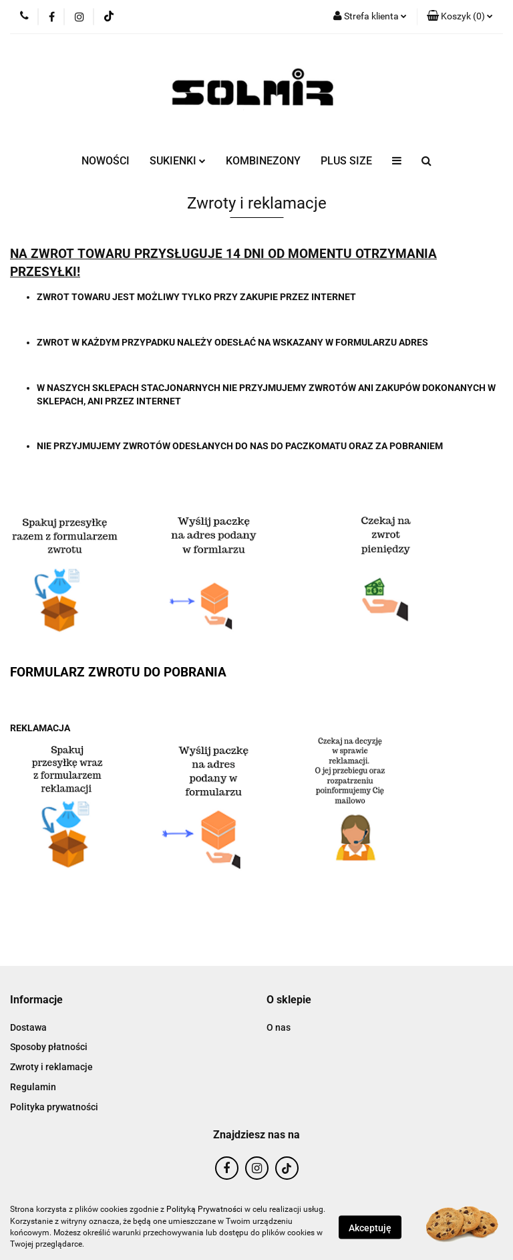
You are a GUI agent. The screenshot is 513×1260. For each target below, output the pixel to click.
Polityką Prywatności (204, 1209)
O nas (279, 1027)
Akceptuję (370, 1227)
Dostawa (28, 1027)
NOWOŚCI (105, 160)
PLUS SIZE (346, 160)
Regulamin (33, 1087)
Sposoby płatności (49, 1046)
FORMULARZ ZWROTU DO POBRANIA (118, 672)
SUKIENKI (178, 160)
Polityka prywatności (54, 1107)
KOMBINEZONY (263, 160)
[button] (460, 16)
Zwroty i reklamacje (51, 1066)
